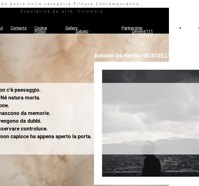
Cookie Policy (40, 30)
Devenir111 (142, 31)
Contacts (19, 28)
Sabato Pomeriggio (86, 33)
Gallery (71, 28)
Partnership (132, 28)
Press (189, 28)
